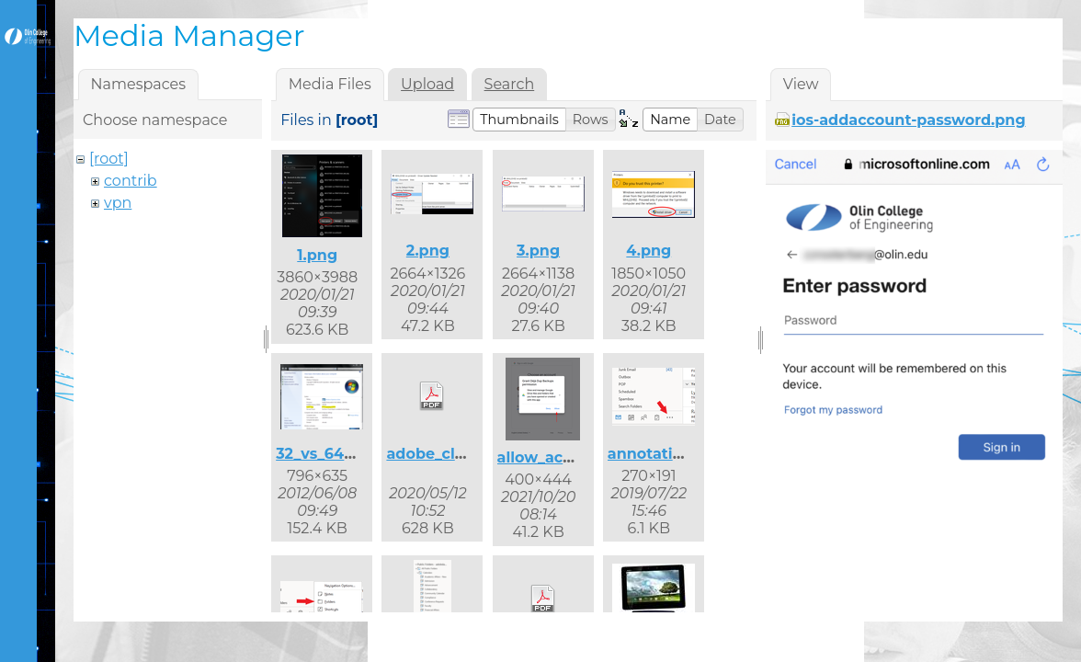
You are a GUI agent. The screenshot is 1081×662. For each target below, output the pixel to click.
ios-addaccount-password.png (908, 120)
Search (509, 84)
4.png (648, 250)
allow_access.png (564, 457)
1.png (317, 255)
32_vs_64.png (327, 453)
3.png (538, 250)
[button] (519, 119)
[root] (109, 158)
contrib (130, 180)
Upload (427, 84)
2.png (427, 250)
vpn (117, 202)
